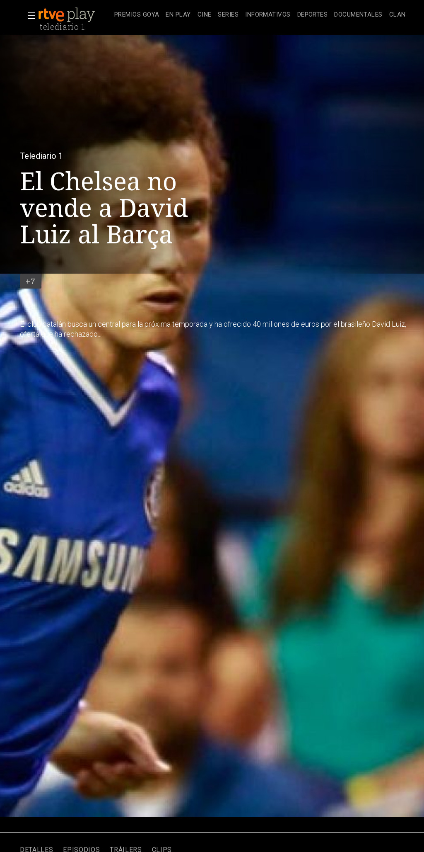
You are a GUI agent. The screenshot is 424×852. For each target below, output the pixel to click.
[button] (29, 16)
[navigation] (260, 15)
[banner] (74, 15)
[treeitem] (136, 15)
